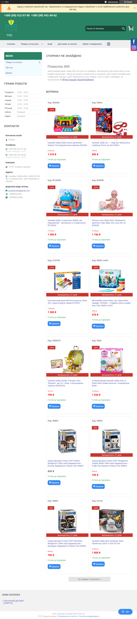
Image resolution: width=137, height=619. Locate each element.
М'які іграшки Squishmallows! (78, 79)
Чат (125, 611)
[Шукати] (123, 28)
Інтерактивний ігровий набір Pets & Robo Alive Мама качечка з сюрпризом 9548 (110, 383)
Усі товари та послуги (88, 579)
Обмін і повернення (92, 44)
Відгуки (9, 73)
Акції (50, 44)
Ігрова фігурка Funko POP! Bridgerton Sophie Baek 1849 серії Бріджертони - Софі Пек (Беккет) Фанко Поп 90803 (110, 463)
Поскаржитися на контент (67, 616)
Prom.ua (81, 614)
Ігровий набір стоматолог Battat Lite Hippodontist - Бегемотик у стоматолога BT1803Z (67, 222)
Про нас (9, 67)
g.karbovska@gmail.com (19, 191)
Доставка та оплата (67, 44)
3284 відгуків (113, 2)
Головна (11, 44)
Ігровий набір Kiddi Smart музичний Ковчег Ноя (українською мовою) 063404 (67, 143)
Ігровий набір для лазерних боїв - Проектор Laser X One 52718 (108, 542)
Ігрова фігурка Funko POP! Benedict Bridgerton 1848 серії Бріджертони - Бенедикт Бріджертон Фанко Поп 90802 (67, 543)
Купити (55, 166)
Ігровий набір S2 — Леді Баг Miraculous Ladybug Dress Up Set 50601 (111, 143)
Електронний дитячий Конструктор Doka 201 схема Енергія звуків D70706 (67, 301)
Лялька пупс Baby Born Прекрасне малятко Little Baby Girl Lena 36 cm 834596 (109, 222)
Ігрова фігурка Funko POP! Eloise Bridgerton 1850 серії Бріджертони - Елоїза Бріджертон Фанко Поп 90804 (65, 463)
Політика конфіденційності (89, 616)
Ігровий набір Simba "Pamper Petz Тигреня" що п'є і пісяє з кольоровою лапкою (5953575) (65, 383)
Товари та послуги (30, 44)
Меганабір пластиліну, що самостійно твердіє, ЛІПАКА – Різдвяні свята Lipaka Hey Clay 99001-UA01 (111, 303)
